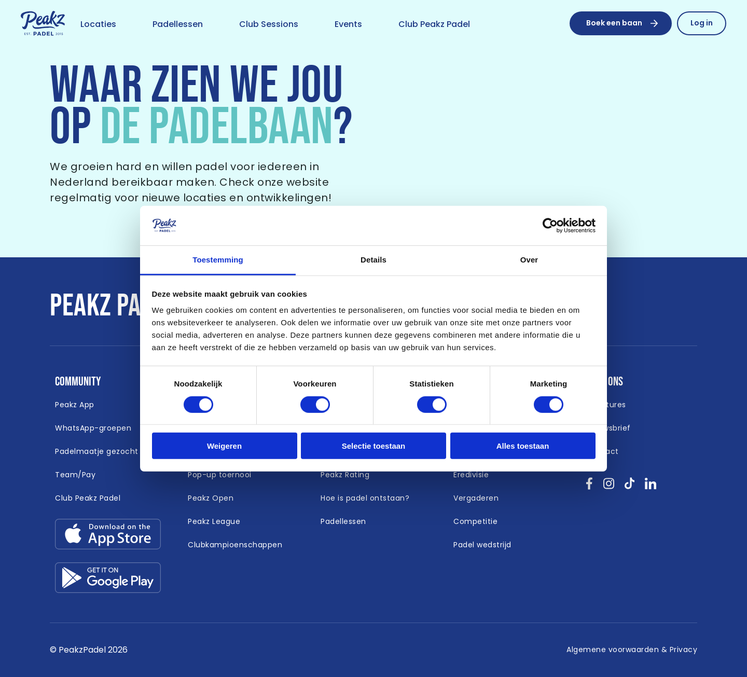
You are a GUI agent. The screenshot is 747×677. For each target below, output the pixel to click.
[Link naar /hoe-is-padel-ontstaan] (365, 498)
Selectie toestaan (374, 445)
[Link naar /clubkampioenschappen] (235, 545)
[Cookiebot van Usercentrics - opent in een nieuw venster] (550, 225)
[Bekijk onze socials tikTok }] (629, 487)
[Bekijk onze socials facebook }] (589, 487)
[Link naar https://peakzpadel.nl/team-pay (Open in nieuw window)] (75, 475)
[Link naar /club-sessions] (268, 24)
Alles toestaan (522, 445)
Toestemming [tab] (217, 259)
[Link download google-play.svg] (108, 580)
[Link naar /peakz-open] (210, 498)
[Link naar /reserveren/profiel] (701, 23)
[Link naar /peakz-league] (214, 522)
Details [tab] (373, 259)
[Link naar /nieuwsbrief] (608, 428)
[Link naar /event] (348, 24)
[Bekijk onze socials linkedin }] (651, 487)
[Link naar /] (43, 23)
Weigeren (224, 445)
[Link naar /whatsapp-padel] (93, 428)
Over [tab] (529, 259)
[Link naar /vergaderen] (476, 498)
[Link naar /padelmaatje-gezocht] (97, 452)
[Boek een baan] (621, 23)
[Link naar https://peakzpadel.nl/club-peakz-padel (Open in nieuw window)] (87, 498)
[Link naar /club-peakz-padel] (434, 24)
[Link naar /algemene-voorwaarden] (631, 650)
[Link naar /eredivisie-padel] (471, 475)
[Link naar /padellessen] (178, 24)
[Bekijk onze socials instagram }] (608, 487)
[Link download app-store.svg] (108, 537)
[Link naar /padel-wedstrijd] (482, 545)
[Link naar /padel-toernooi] (220, 475)
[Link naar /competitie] (475, 522)
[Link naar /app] (74, 405)
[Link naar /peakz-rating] (345, 475)
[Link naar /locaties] (98, 24)
